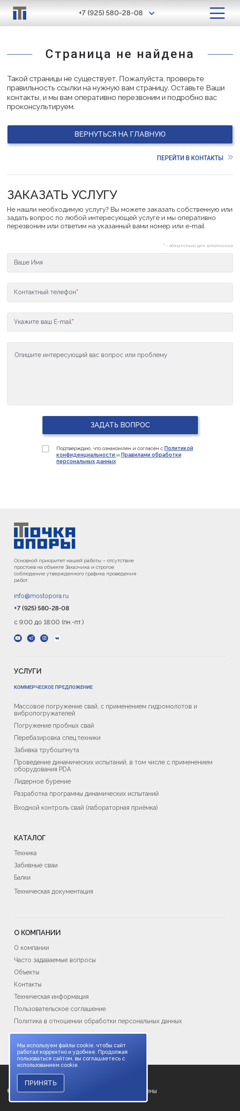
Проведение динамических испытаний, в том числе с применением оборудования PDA (113, 766)
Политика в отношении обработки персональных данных (98, 1021)
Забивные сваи (36, 865)
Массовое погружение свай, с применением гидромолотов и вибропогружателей (105, 710)
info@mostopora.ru (41, 595)
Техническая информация (51, 996)
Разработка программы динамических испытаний (86, 793)
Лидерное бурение (42, 781)
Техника (25, 853)
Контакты (28, 984)
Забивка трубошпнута (46, 749)
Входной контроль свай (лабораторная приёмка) (86, 807)
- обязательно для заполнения (198, 245)
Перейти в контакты (195, 158)
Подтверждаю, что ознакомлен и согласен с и (124, 454)
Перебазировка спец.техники (57, 737)
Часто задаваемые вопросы (55, 959)
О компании (31, 947)
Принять (40, 1083)
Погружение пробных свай (54, 725)
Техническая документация (53, 891)
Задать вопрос (120, 425)
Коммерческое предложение (53, 687)
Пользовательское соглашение (60, 1008)
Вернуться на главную (120, 134)
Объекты (26, 972)
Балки (22, 877)
